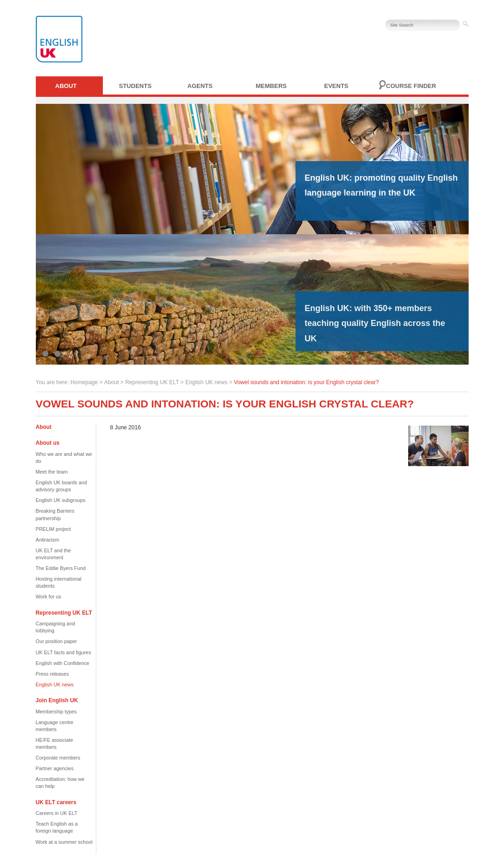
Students (135, 85)
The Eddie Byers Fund (61, 568)
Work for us (48, 596)
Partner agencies (55, 768)
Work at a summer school (64, 842)
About (66, 85)
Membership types (56, 711)
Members (271, 85)
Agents (200, 85)
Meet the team (52, 472)
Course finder (411, 85)
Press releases (52, 674)
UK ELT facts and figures (63, 652)
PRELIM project (53, 529)
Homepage (84, 382)
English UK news (206, 382)
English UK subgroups (61, 500)
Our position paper (56, 641)
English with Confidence (62, 663)
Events (336, 85)
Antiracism (47, 539)
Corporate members (58, 757)
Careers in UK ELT (57, 813)
